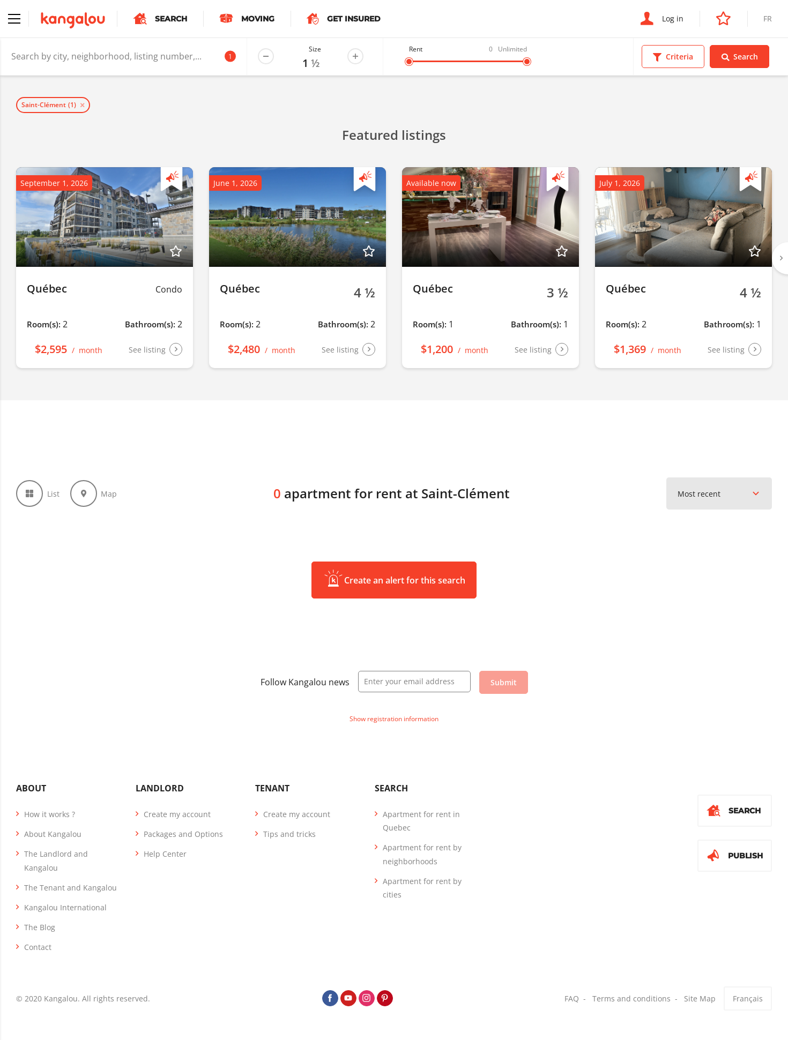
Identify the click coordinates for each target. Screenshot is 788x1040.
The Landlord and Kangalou (56, 860)
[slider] (409, 61)
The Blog (39, 927)
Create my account (177, 814)
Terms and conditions (631, 998)
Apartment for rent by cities (422, 888)
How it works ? (49, 814)
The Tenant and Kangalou (70, 887)
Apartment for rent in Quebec (421, 821)
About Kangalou (52, 834)
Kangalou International (65, 907)
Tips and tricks (289, 834)
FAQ (571, 998)
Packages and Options (183, 834)
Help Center (165, 854)
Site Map (700, 998)
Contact (37, 947)
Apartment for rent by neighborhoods (422, 854)
